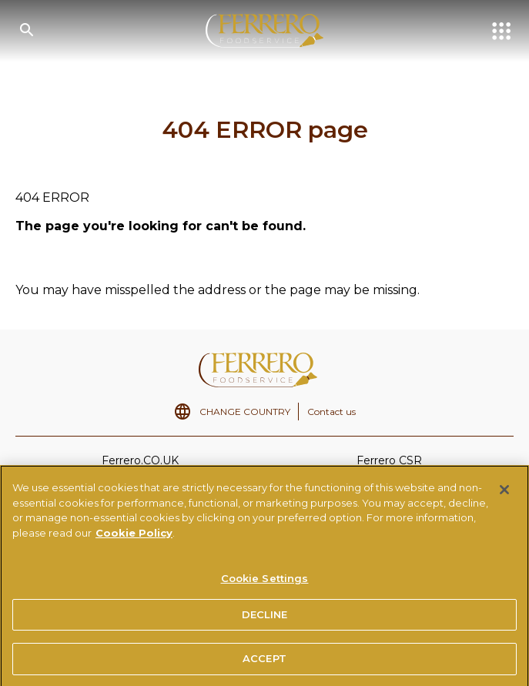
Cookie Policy (133, 536)
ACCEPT (264, 663)
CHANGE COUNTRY (244, 411)
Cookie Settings (265, 582)
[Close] (504, 493)
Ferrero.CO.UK (140, 460)
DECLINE (265, 618)
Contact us (331, 411)
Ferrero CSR (389, 460)
